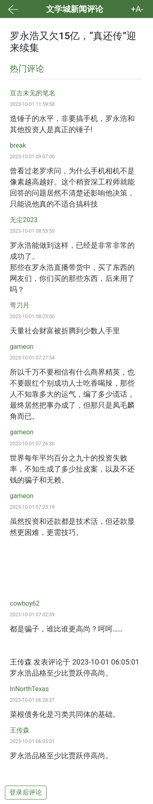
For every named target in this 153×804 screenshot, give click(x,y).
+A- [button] (137, 9)
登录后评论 (25, 792)
